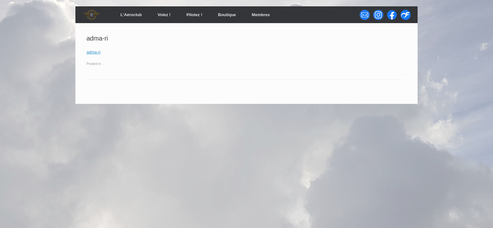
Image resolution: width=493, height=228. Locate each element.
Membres (261, 14)
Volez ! (163, 14)
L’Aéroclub (131, 14)
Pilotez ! (194, 14)
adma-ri (93, 52)
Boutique (227, 14)
